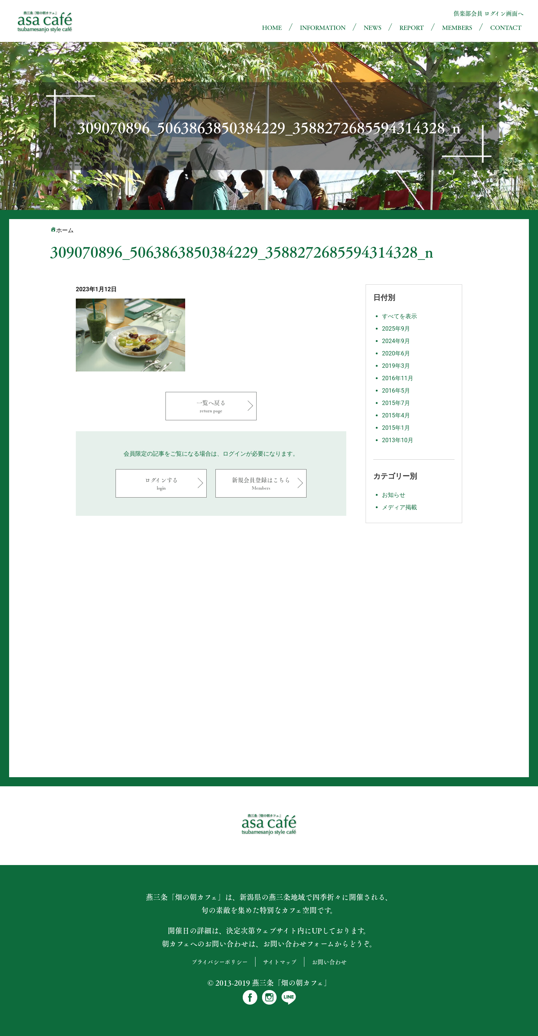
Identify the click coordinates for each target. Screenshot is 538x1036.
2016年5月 (396, 390)
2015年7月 (396, 403)
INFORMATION (323, 27)
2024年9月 (396, 341)
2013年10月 (397, 440)
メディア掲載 (399, 507)
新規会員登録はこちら (261, 483)
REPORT (411, 27)
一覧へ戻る (211, 406)
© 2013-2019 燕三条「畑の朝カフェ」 (269, 983)
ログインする (161, 483)
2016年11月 (397, 378)
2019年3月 (396, 365)
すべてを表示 (399, 316)
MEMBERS (457, 27)
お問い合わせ (329, 962)
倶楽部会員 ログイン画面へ (488, 13)
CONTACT (506, 27)
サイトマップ (280, 962)
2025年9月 (396, 328)
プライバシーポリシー (219, 962)
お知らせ (393, 494)
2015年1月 (396, 427)
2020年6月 (396, 353)
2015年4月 (396, 415)
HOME (272, 27)
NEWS (372, 27)
